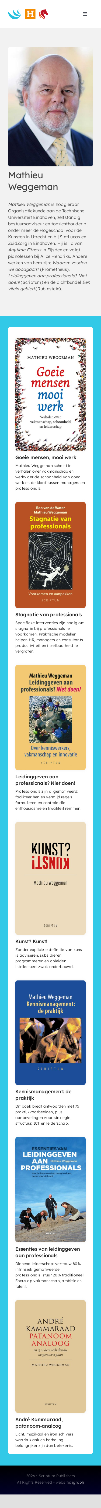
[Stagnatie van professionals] (50, 504)
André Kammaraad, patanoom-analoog (39, 1422)
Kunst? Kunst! (31, 941)
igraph (78, 1482)
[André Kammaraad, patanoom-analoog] (50, 1302)
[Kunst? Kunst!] (50, 824)
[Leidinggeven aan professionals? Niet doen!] (50, 667)
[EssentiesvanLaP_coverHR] (50, 1139)
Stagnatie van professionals (48, 614)
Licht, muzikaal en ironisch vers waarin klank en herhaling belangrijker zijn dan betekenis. (44, 1440)
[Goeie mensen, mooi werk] (50, 340)
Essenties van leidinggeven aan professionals (47, 1252)
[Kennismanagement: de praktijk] (50, 982)
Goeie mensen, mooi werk (45, 457)
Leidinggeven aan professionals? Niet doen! (45, 779)
